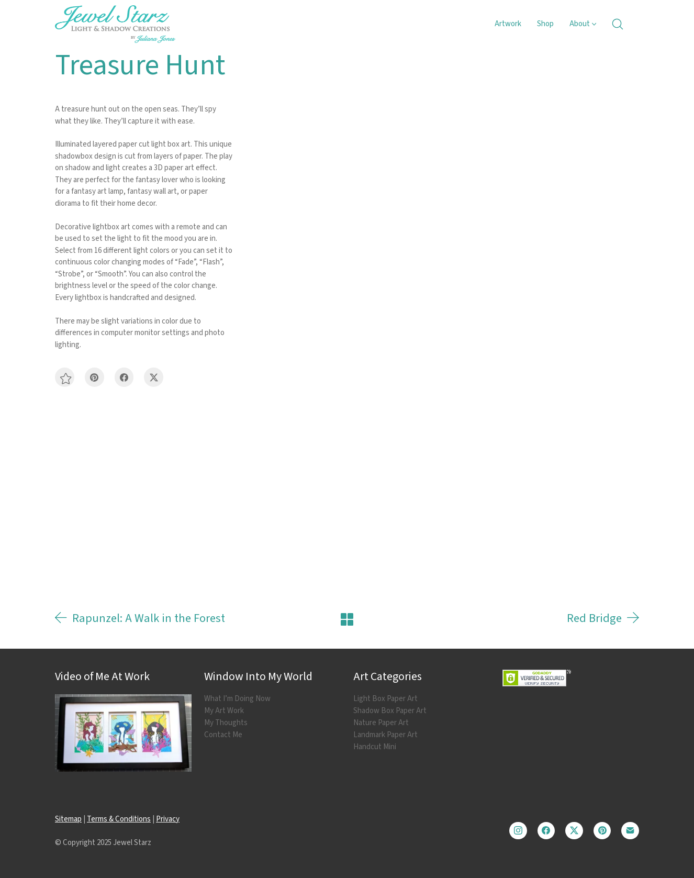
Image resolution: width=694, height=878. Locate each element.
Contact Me (223, 735)
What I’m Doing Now (237, 699)
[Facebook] (124, 377)
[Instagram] (518, 831)
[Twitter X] (153, 377)
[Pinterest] (94, 377)
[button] (64, 377)
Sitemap (68, 819)
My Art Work (224, 711)
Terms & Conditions (119, 819)
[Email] (630, 831)
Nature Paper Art (381, 723)
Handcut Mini (374, 747)
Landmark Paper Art (385, 735)
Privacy (168, 819)
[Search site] (617, 24)
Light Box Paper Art (385, 699)
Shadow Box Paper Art (390, 711)
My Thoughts (226, 723)
